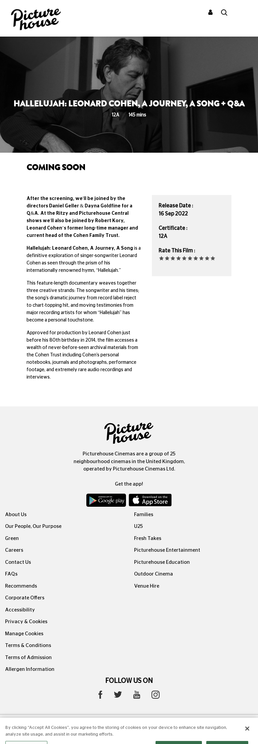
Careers (14, 550)
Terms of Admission (28, 657)
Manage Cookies (24, 633)
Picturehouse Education (162, 562)
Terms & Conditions (28, 645)
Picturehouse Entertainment (167, 550)
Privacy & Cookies (26, 621)
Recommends (21, 586)
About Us (16, 514)
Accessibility (20, 609)
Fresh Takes (147, 538)
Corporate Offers (24, 597)
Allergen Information (29, 669)
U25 (138, 526)
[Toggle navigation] (244, 13)
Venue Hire (146, 586)
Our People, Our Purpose (33, 526)
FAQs (11, 574)
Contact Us (18, 562)
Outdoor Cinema (153, 574)
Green (12, 538)
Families (143, 514)
